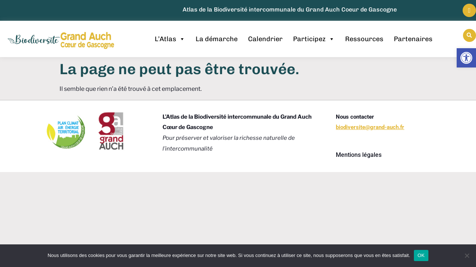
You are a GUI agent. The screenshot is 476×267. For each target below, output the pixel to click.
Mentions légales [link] (359, 154)
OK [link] (421, 255)
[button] (469, 35)
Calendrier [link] (265, 39)
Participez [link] (314, 39)
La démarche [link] (217, 39)
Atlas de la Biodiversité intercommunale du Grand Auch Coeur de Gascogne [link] (290, 9)
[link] (466, 57)
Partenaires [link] (413, 39)
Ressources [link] (364, 39)
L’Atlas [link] (170, 39)
